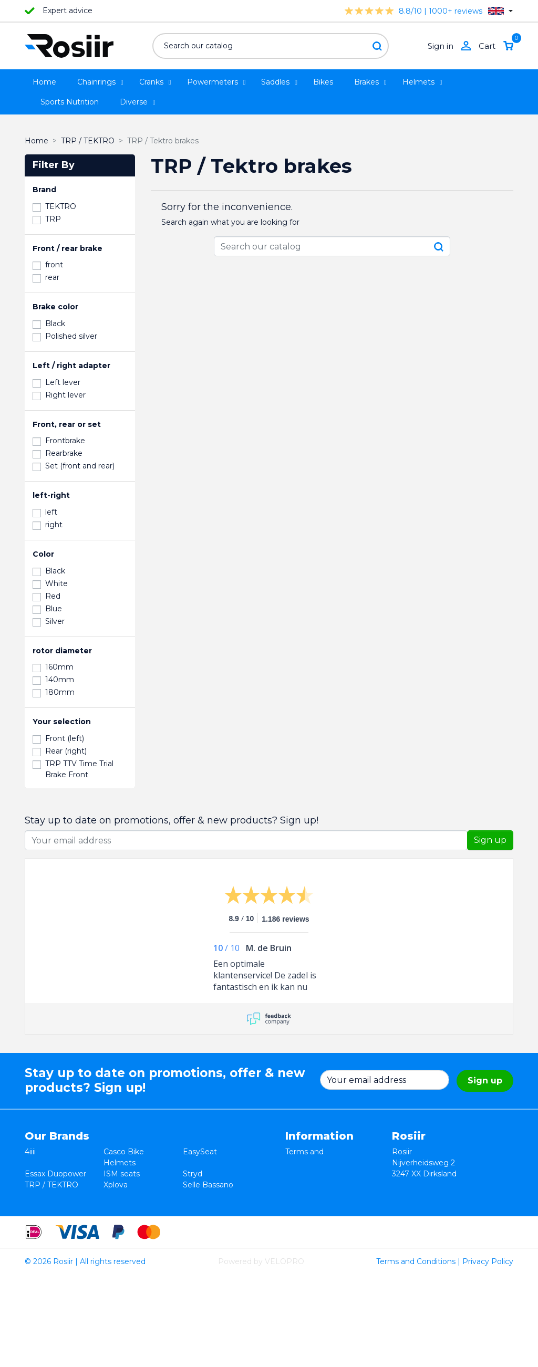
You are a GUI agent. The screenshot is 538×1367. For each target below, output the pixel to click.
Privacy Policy (487, 1353)
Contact (300, 1207)
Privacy (298, 1184)
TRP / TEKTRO (51, 1184)
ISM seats (122, 1173)
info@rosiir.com (420, 1240)
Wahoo (38, 1207)
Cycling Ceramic (133, 1207)
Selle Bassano (208, 1184)
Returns (300, 1173)
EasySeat (200, 1151)
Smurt (36, 1196)
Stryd (192, 1173)
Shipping (301, 1196)
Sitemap (300, 1218)
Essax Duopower (55, 1173)
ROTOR (197, 1218)
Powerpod (44, 1218)
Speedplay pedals (136, 1196)
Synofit (196, 1196)
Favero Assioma (212, 1207)
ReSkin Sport (127, 1218)
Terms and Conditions (416, 1353)
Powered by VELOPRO (261, 1353)
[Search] (270, 46)
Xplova (116, 1184)
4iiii (30, 1151)
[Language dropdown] (500, 10)
